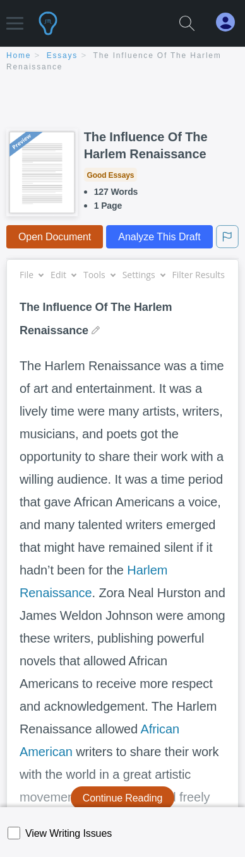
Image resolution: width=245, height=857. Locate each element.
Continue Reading (123, 798)
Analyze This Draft (159, 236)
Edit (63, 275)
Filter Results (203, 275)
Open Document (54, 236)
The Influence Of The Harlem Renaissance (146, 145)
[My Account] (230, 22)
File (31, 275)
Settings (143, 275)
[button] (14, 17)
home (18, 55)
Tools (99, 275)
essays (62, 55)
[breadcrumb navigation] (122, 62)
